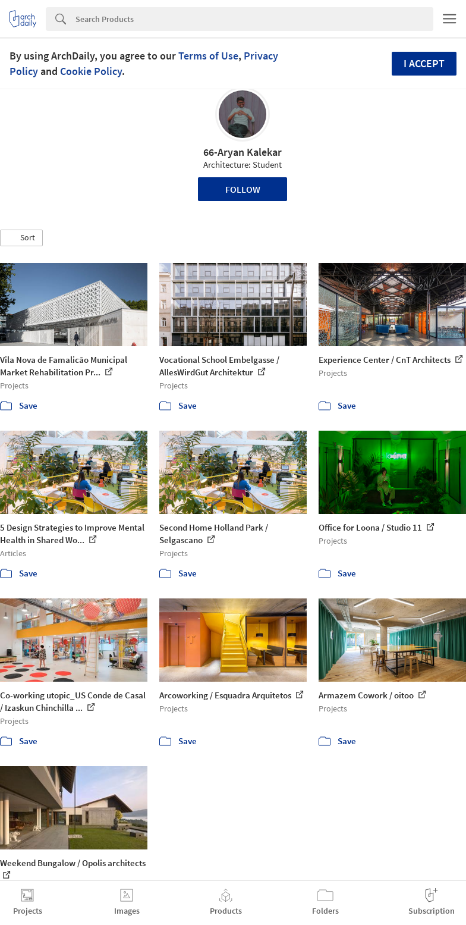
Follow (242, 189)
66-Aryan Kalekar (242, 152)
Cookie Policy (91, 71)
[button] (21, 238)
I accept (424, 63)
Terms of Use (208, 55)
